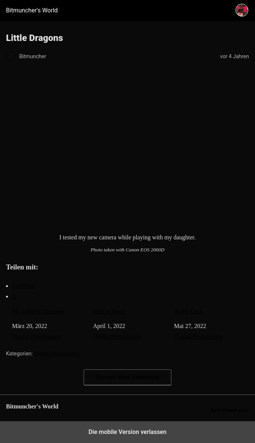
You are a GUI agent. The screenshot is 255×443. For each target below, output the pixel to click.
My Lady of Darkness (38, 311)
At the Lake (188, 311)
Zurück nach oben (229, 410)
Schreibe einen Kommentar (127, 377)
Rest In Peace (109, 311)
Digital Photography (36, 336)
